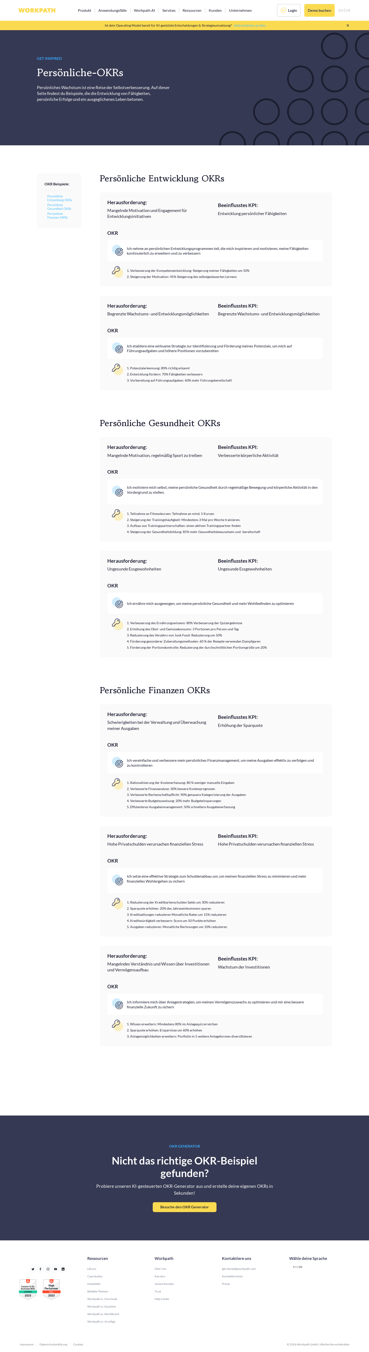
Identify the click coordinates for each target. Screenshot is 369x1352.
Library (91, 1269)
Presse (226, 1284)
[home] (36, 10)
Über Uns (160, 1269)
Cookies (78, 1344)
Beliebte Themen (97, 1291)
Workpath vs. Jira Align (101, 1321)
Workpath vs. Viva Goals (102, 1299)
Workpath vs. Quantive (101, 1306)
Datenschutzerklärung (53, 1344)
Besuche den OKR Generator (184, 1207)
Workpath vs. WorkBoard (103, 1314)
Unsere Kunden (164, 1284)
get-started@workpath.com (239, 1269)
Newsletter (94, 1284)
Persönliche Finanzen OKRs (57, 215)
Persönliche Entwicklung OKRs (59, 198)
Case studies (94, 1276)
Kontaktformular (232, 1276)
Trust (158, 1291)
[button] (84, 10)
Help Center (162, 1299)
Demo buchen (319, 10)
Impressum (27, 1344)
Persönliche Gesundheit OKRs (59, 207)
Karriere (160, 1276)
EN (295, 1267)
